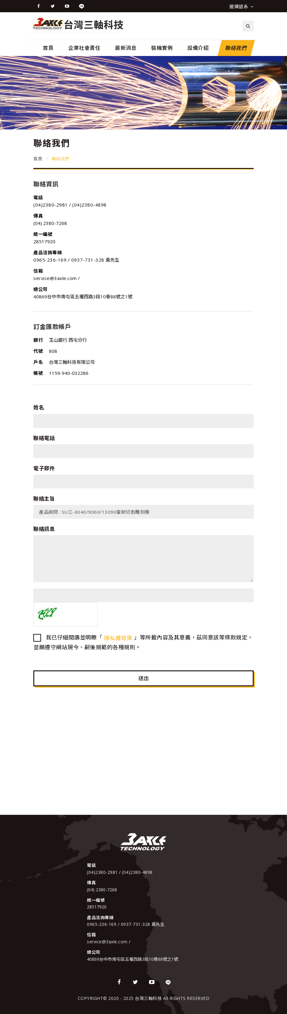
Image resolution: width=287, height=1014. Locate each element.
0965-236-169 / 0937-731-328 (68, 260)
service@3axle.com (55, 278)
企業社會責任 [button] (84, 47)
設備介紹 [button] (198, 47)
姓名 (38, 407)
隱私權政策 (118, 638)
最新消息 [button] (125, 47)
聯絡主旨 (44, 498)
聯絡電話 (44, 438)
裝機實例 (162, 47)
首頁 (48, 47)
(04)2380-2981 (51, 205)
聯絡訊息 (44, 528)
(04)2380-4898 (89, 205)
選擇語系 (241, 6)
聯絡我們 (236, 47)
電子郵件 (44, 468)
